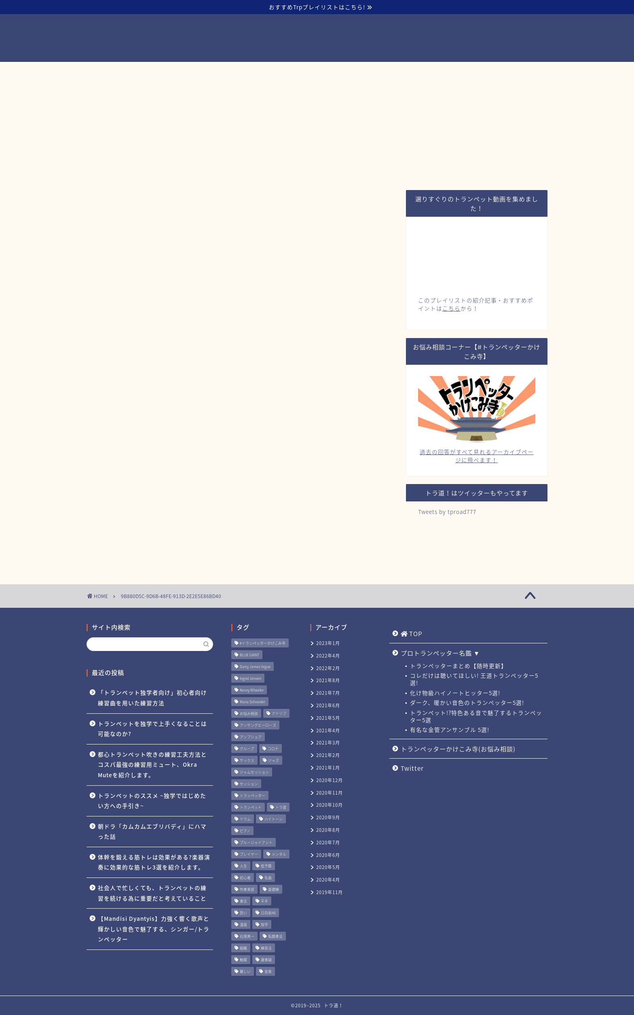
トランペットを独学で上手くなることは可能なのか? (152, 728)
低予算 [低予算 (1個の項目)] (266, 866)
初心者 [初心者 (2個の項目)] (245, 877)
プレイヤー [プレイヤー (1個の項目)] (249, 854)
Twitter (450, 71)
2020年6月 (328, 855)
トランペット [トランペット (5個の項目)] (251, 807)
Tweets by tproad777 (447, 511)
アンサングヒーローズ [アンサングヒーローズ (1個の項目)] (258, 725)
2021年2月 (328, 755)
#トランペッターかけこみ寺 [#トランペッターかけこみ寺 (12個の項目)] (262, 643)
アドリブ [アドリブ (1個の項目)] (279, 713)
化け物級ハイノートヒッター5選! (455, 693)
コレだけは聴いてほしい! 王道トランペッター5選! (474, 679)
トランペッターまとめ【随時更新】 (458, 666)
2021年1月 (328, 767)
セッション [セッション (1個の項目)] (249, 784)
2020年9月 (328, 817)
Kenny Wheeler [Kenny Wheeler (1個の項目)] (252, 690)
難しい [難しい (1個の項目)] (245, 971)
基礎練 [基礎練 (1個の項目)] (273, 889)
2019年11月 (329, 892)
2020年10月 (329, 804)
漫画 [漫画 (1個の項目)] (243, 924)
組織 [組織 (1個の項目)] (243, 948)
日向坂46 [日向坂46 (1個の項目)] (268, 913)
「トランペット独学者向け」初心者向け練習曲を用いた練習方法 (152, 697)
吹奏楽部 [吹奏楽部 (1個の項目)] (247, 889)
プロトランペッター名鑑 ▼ (253, 71)
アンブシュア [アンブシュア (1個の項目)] (251, 737)
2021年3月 (328, 742)
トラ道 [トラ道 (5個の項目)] (280, 807)
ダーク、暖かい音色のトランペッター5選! (467, 702)
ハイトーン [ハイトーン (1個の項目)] (273, 819)
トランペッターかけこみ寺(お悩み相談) (365, 71)
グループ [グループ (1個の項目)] (247, 748)
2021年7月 (328, 692)
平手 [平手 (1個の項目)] (264, 901)
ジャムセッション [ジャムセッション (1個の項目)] (254, 772)
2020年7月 (328, 842)
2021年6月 (328, 705)
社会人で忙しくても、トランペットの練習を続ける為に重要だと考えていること (152, 893)
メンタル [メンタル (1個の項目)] (279, 854)
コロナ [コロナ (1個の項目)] (273, 748)
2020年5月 (328, 867)
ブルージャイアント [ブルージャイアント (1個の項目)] (256, 842)
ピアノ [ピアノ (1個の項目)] (245, 830)
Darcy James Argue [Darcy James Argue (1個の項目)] (255, 666)
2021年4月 (328, 730)
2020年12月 (329, 780)
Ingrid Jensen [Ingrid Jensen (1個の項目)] (250, 678)
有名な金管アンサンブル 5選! (449, 729)
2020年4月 (328, 879)
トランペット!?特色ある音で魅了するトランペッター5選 (476, 716)
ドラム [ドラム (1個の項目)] (245, 819)
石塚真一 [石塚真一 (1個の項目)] (247, 936)
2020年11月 (329, 792)
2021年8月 (328, 680)
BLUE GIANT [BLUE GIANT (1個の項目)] (249, 655)
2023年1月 (328, 643)
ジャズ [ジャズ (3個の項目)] (273, 760)
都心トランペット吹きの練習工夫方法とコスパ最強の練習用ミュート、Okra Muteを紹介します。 (152, 764)
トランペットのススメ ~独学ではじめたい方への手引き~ (152, 800)
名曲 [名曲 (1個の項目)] (268, 877)
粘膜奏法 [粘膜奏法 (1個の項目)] (275, 936)
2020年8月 (328, 830)
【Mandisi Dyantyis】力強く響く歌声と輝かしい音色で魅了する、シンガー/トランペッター (153, 928)
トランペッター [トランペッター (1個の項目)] (252, 795)
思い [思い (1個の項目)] (243, 913)
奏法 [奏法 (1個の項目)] (243, 901)
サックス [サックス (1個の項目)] (247, 760)
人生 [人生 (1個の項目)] (243, 866)
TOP (184, 72)
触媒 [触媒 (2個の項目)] (243, 959)
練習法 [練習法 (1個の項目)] (266, 948)
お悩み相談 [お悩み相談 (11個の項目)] (249, 713)
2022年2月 (328, 668)
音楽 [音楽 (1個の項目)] (268, 971)
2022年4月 (328, 655)
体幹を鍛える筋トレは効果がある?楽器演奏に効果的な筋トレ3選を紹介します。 (154, 862)
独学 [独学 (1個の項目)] (264, 924)
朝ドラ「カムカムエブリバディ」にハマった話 (152, 831)
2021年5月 (328, 718)
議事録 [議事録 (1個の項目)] (266, 959)
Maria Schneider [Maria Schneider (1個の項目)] (252, 701)
